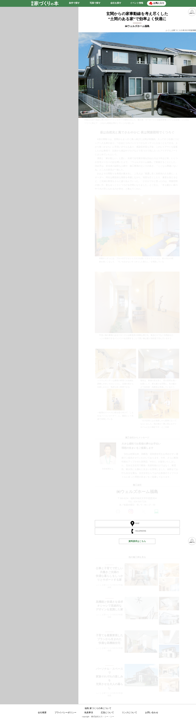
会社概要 (42, 712)
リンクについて (129, 712)
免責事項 (88, 712)
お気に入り (192, 541)
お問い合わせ (151, 712)
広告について (107, 712)
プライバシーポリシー (65, 712)
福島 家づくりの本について (98, 707)
